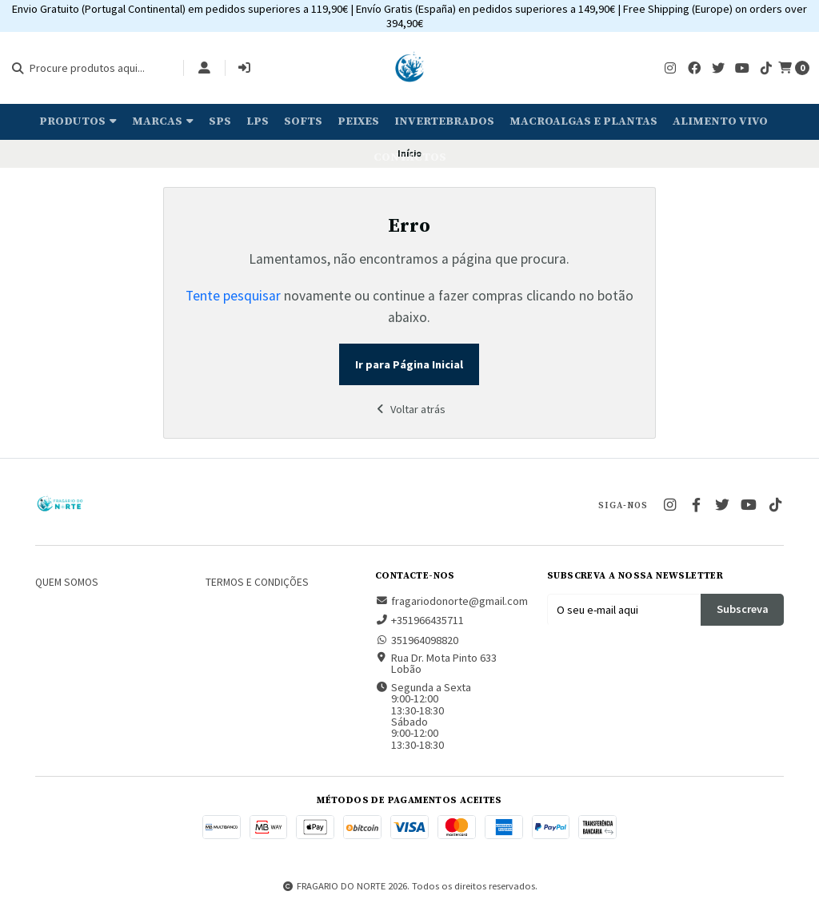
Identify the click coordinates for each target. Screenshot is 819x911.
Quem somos (66, 582)
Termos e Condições (257, 582)
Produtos (78, 121)
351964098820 (416, 640)
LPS (257, 121)
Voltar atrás (409, 409)
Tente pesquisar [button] (233, 295)
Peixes (358, 121)
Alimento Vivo (720, 121)
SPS (220, 121)
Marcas (163, 121)
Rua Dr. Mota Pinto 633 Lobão (436, 663)
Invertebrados (444, 121)
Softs (303, 121)
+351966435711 (419, 620)
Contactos (410, 157)
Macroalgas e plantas (583, 121)
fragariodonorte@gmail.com (451, 601)
